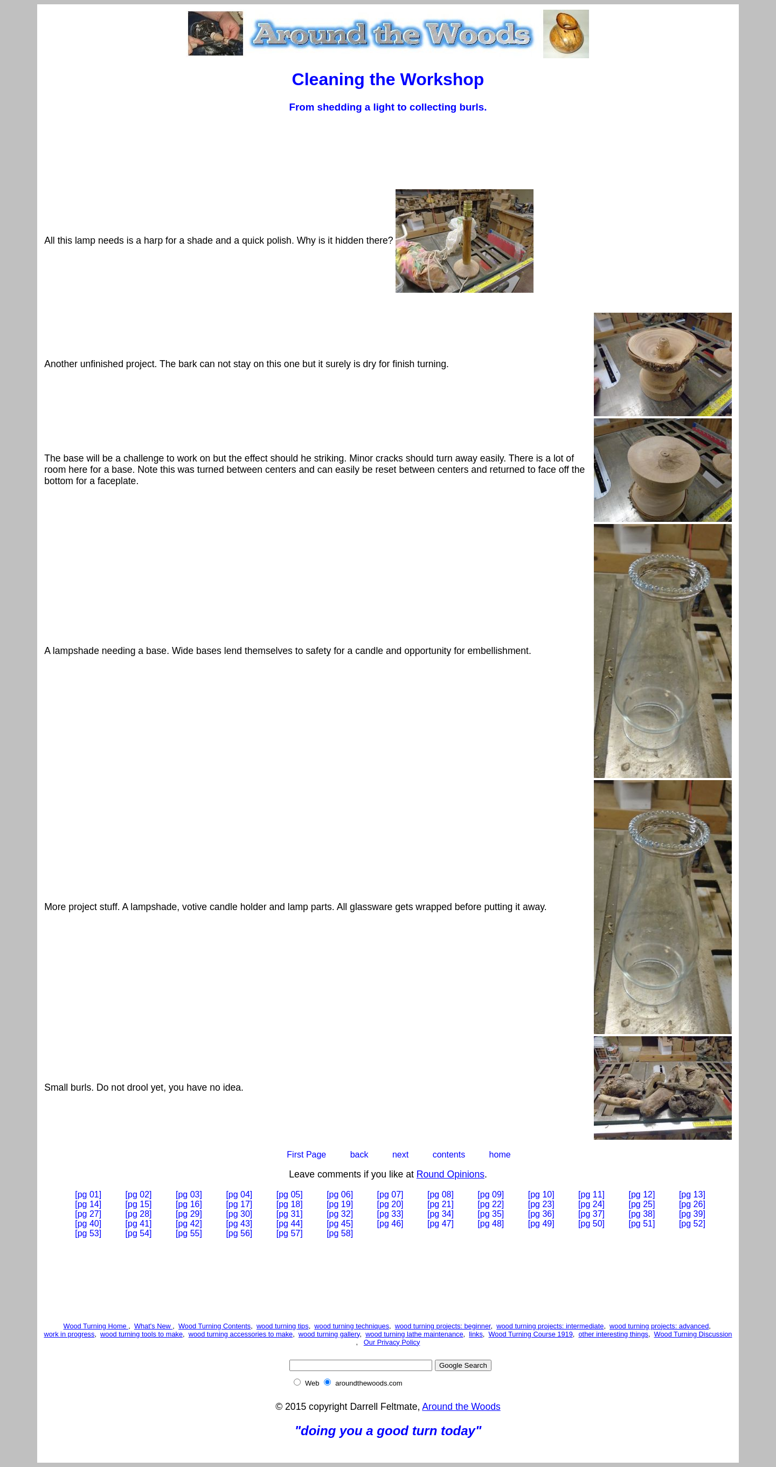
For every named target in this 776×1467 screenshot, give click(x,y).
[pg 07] (390, 1194)
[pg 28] (139, 1213)
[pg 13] (692, 1194)
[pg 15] (139, 1204)
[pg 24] (591, 1204)
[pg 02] (139, 1194)
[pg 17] (239, 1204)
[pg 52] (692, 1223)
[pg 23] (541, 1204)
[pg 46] (390, 1223)
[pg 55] (189, 1233)
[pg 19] (340, 1204)
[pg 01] (88, 1194)
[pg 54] (139, 1233)
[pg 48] (490, 1223)
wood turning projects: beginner (443, 1326)
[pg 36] (541, 1213)
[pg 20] (390, 1204)
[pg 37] (591, 1213)
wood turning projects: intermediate (550, 1326)
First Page (306, 1154)
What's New (153, 1326)
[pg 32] (340, 1213)
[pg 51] (642, 1223)
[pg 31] (289, 1213)
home (500, 1154)
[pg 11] (591, 1194)
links (476, 1334)
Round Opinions (450, 1174)
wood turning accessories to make (241, 1334)
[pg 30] (239, 1213)
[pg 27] (88, 1213)
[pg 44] (289, 1223)
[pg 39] (692, 1213)
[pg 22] (490, 1204)
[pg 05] (289, 1194)
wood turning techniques (351, 1326)
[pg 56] (239, 1233)
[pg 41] (139, 1223)
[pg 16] (189, 1204)
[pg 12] (642, 1194)
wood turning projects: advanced (659, 1326)
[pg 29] (189, 1213)
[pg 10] (541, 1194)
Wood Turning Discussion (693, 1334)
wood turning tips (283, 1326)
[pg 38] (642, 1213)
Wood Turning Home (96, 1326)
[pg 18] (289, 1204)
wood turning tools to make (141, 1334)
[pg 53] (88, 1233)
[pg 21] (440, 1204)
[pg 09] (490, 1194)
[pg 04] (239, 1194)
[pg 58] (340, 1233)
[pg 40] (88, 1223)
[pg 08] (440, 1194)
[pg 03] (189, 1194)
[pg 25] (642, 1204)
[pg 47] (440, 1223)
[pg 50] (591, 1223)
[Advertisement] (388, 147)
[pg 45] (340, 1223)
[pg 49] (541, 1223)
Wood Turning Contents (214, 1326)
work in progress (69, 1334)
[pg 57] (289, 1233)
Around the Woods (461, 1406)
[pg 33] (390, 1213)
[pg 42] (189, 1223)
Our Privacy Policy (392, 1342)
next (400, 1154)
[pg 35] (490, 1213)
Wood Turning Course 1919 (531, 1334)
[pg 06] (340, 1194)
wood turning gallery (329, 1334)
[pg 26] (692, 1204)
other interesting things (613, 1334)
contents (449, 1154)
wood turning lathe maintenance (414, 1334)
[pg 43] (239, 1223)
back (359, 1154)
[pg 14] (88, 1204)
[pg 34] (440, 1213)
